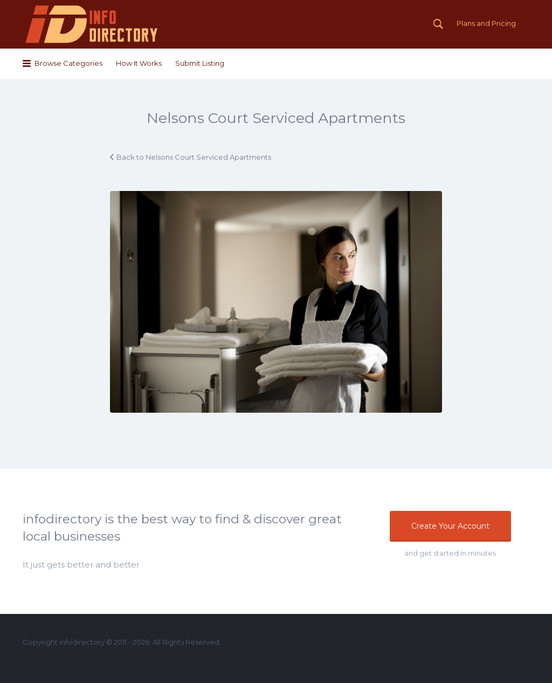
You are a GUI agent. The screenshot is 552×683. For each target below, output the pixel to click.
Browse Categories (68, 63)
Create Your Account (450, 526)
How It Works (139, 63)
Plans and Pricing (486, 23)
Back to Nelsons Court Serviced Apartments (193, 157)
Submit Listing (199, 63)
